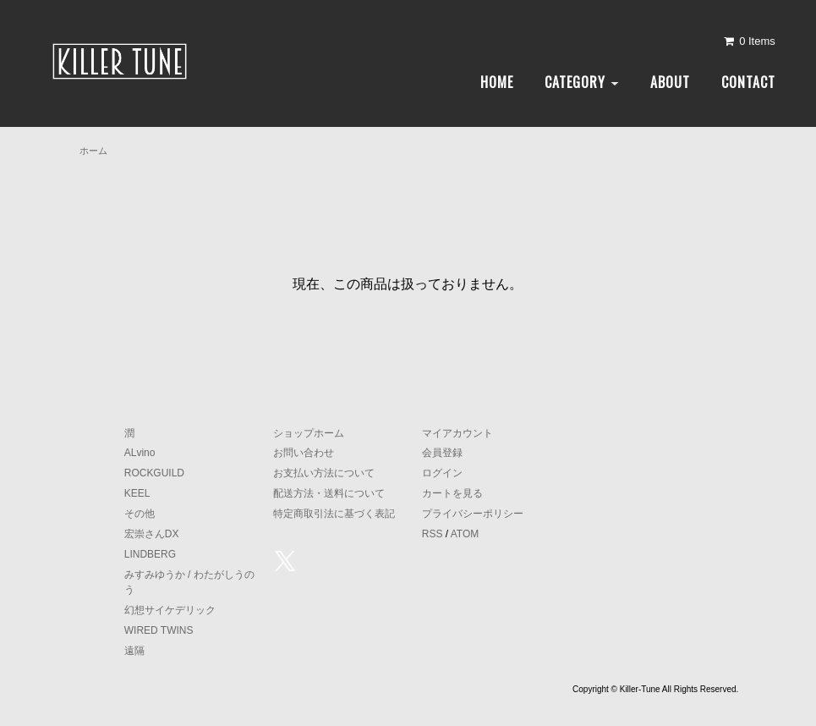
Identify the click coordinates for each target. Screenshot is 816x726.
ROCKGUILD (154, 473)
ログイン (442, 473)
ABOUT (670, 82)
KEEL (137, 493)
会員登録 (442, 453)
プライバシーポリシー (472, 514)
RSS (432, 534)
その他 (139, 514)
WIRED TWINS (159, 630)
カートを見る (452, 493)
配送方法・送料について (329, 493)
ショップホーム (308, 433)
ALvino (140, 453)
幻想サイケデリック (170, 610)
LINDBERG (150, 554)
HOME (496, 82)
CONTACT (748, 82)
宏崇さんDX (151, 534)
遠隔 (134, 651)
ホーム (93, 151)
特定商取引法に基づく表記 (334, 514)
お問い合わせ (303, 453)
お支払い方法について (324, 473)
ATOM (465, 534)
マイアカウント (457, 433)
